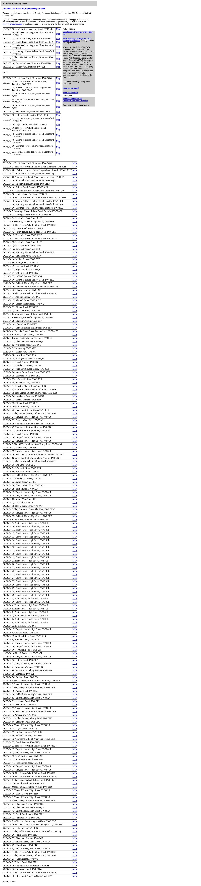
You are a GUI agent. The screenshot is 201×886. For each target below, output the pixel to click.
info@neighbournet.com (12, 24)
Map (58, 29)
